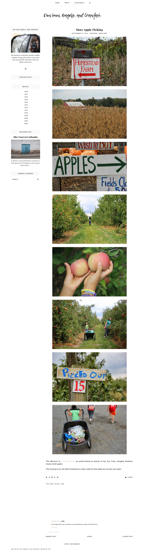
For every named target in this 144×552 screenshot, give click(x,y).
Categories (79, 3)
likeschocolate (56, 521)
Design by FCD (46, 549)
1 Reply (130, 477)
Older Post (128, 536)
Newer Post (51, 536)
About (67, 3)
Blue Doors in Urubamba (25, 137)
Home (57, 3)
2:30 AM (54, 527)
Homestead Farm (68, 461)
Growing (94, 33)
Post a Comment (54, 532)
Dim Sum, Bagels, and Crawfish (28, 549)
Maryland (103, 33)
